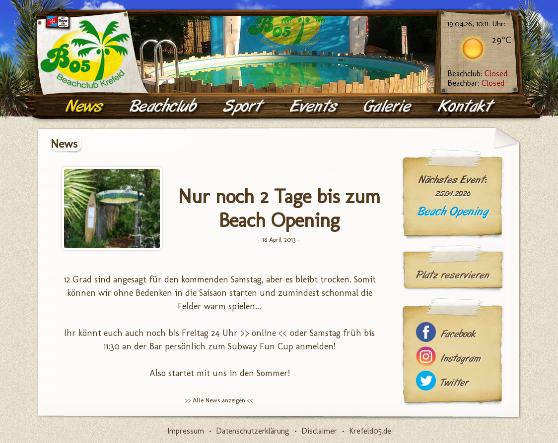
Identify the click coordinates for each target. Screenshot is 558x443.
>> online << (263, 333)
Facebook (458, 334)
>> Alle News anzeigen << (219, 400)
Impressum (185, 431)
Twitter (455, 383)
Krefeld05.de (370, 431)
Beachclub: (477, 73)
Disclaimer (319, 431)
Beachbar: (475, 83)
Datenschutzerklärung (252, 431)
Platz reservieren (452, 275)
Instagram (461, 358)
